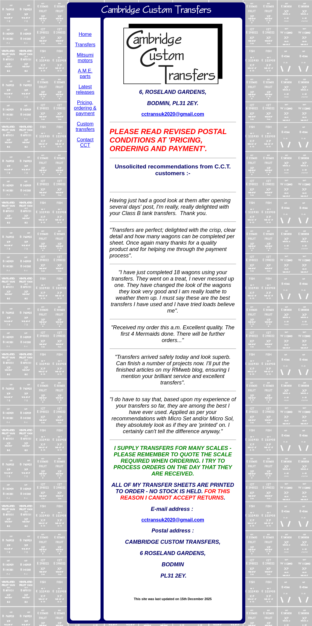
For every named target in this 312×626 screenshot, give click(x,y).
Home (85, 34)
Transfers (85, 44)
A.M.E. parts (85, 73)
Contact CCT (85, 142)
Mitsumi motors (85, 57)
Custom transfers (85, 126)
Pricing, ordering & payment (85, 108)
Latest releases (85, 89)
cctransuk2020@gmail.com (172, 114)
